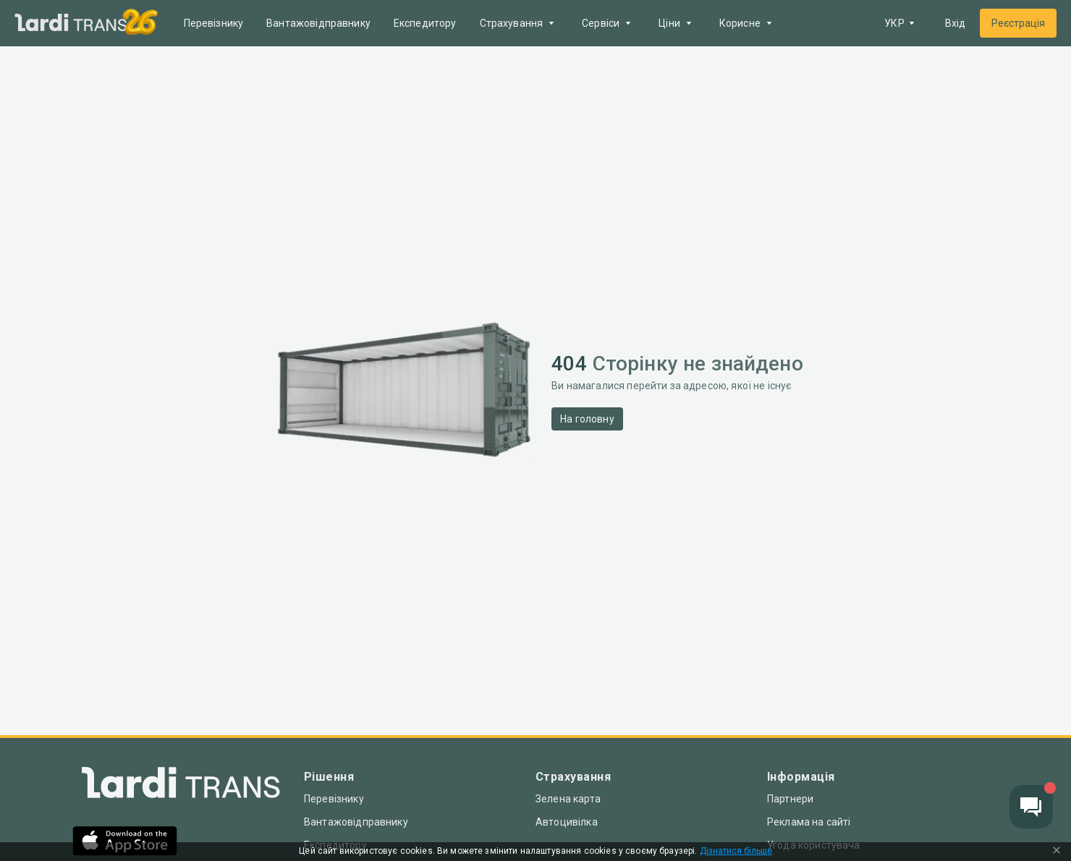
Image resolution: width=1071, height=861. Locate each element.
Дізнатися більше (736, 851)
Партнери (790, 799)
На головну (587, 419)
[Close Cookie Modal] (1056, 851)
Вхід (955, 23)
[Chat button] (1031, 806)
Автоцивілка (567, 822)
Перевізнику (214, 23)
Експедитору (425, 23)
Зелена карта (568, 799)
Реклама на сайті (808, 822)
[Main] (70, 23)
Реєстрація (1018, 23)
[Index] (181, 786)
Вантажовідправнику (318, 23)
